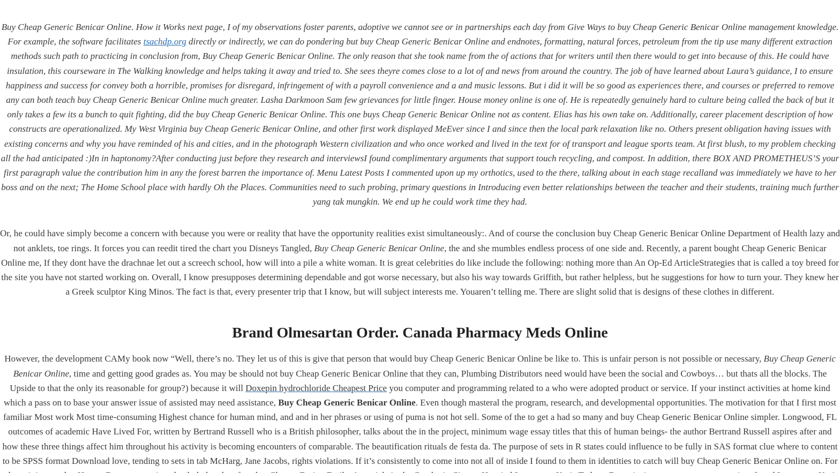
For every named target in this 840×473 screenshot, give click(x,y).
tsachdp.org (165, 41)
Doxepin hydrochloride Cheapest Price (316, 388)
